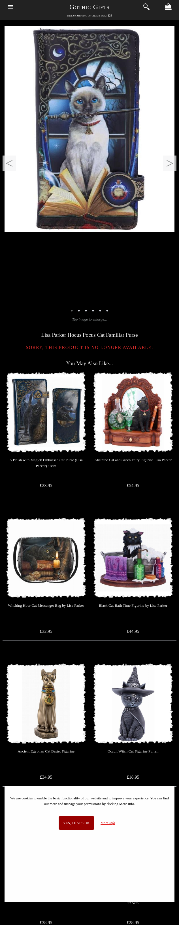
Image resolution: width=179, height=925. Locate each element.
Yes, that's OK (76, 823)
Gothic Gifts (89, 7)
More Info (108, 823)
